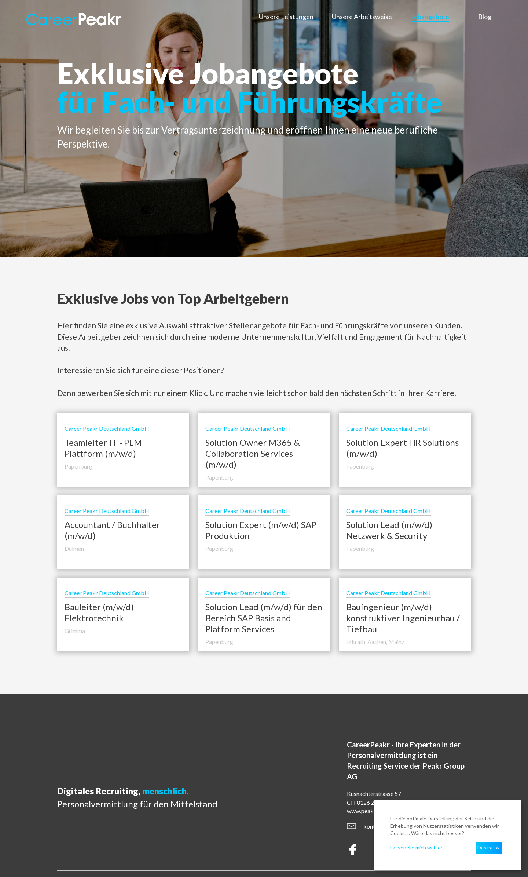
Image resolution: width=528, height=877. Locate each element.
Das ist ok (488, 847)
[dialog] (447, 835)
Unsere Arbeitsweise (362, 16)
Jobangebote (430, 16)
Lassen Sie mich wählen (417, 847)
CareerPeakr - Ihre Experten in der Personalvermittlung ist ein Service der (406, 760)
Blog (484, 16)
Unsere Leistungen (286, 16)
